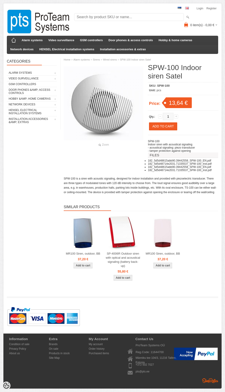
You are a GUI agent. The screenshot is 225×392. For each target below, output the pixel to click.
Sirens (96, 59)
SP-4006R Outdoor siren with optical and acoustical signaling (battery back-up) (123, 260)
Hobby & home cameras (175, 40)
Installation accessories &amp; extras (28, 120)
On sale (53, 348)
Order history (96, 348)
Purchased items (99, 353)
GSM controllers (91, 40)
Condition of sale (19, 344)
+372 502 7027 (145, 364)
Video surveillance (61, 40)
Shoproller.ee (210, 380)
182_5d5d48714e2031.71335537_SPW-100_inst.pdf (180, 163)
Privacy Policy (17, 348)
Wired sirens (110, 59)
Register (211, 8)
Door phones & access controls (131, 40)
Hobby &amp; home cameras (30, 98)
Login (200, 8)
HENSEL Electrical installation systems (66, 49)
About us (14, 353)
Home (67, 59)
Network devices (22, 49)
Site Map (54, 357)
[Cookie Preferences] (6, 386)
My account (96, 344)
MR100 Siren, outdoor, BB (83, 253)
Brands (53, 344)
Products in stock (59, 353)
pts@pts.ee (142, 371)
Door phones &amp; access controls (29, 91)
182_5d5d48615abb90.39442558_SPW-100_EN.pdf (179, 160)
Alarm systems (32, 40)
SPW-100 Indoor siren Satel (135, 59)
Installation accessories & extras (123, 49)
